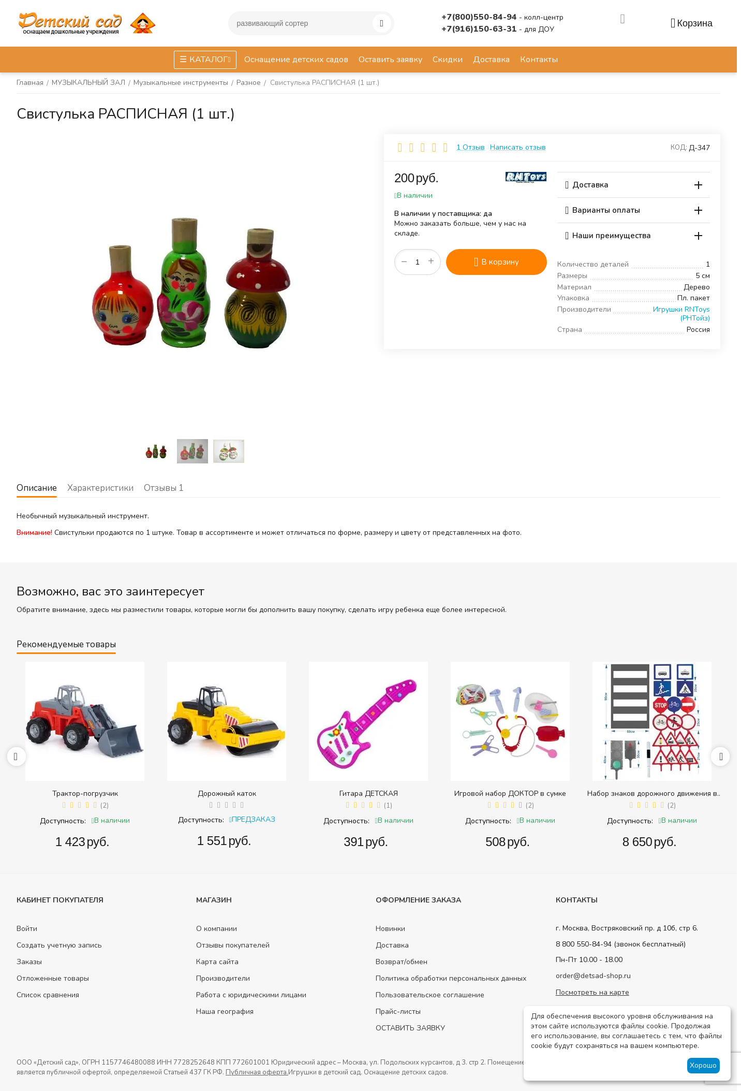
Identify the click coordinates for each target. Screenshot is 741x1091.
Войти (27, 929)
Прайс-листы (398, 1011)
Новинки (390, 929)
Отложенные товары (53, 978)
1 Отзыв (470, 147)
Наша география (225, 1011)
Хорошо (703, 1065)
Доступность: (63, 821)
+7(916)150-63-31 (480, 29)
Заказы (29, 962)
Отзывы (164, 488)
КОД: (679, 147)
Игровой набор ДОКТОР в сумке (510, 793)
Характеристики (100, 488)
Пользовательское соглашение (430, 995)
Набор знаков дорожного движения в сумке (652, 793)
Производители (223, 978)
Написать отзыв (518, 147)
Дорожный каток (227, 793)
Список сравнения (48, 995)
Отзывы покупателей (233, 945)
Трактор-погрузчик (85, 793)
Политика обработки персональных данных (451, 978)
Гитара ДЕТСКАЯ (368, 793)
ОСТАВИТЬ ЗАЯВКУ (410, 1028)
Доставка (392, 945)
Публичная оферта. (257, 1072)
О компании (216, 929)
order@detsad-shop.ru (593, 976)
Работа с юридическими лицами (251, 995)
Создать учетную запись (59, 945)
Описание (37, 488)
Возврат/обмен (401, 962)
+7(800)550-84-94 (480, 17)
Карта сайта (217, 962)
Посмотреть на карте (592, 992)
